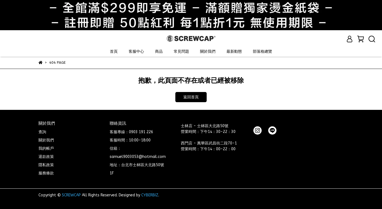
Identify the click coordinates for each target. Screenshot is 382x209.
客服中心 (136, 51)
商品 (159, 51)
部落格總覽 (262, 51)
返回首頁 (191, 97)
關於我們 (207, 51)
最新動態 (234, 51)
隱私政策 (46, 165)
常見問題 (181, 51)
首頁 (114, 51)
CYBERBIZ (149, 195)
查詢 (42, 132)
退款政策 (46, 156)
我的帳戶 (46, 148)
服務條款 (46, 173)
